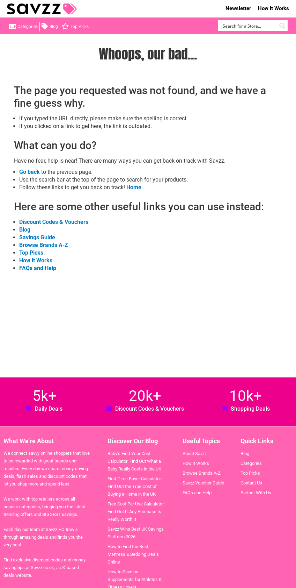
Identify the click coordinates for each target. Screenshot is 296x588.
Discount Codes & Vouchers (53, 222)
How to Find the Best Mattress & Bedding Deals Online (133, 554)
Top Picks (80, 26)
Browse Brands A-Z (43, 245)
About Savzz (195, 453)
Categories (27, 26)
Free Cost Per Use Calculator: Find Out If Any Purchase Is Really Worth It (136, 511)
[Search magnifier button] (282, 25)
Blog (54, 26)
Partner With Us (255, 492)
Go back (29, 172)
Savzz (42, 8)
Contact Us (251, 483)
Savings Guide (37, 237)
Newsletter (238, 8)
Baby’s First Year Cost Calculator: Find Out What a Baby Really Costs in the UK (134, 461)
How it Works (273, 8)
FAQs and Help (37, 268)
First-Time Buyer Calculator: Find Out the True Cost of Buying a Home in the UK (135, 486)
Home (133, 187)
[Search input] (249, 25)
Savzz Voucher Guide (203, 483)
